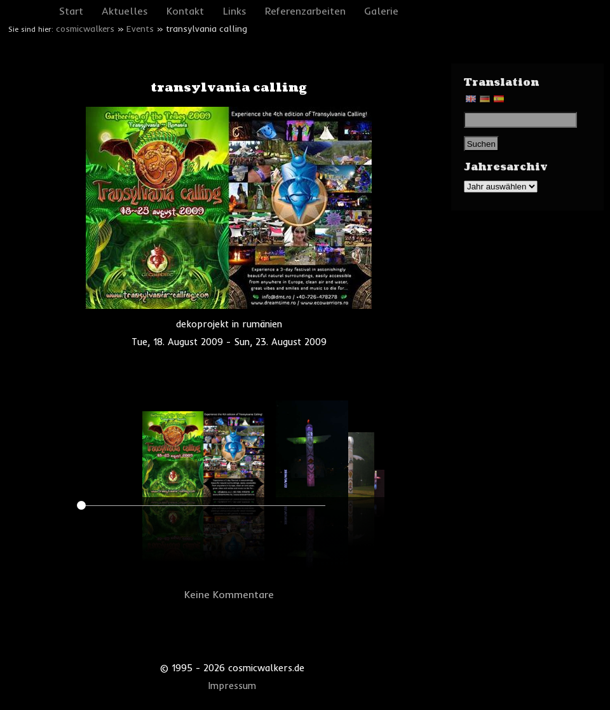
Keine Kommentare (229, 594)
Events (140, 29)
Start (71, 10)
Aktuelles (125, 10)
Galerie (381, 10)
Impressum (232, 686)
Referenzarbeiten (305, 10)
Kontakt (185, 10)
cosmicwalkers (85, 29)
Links (235, 10)
